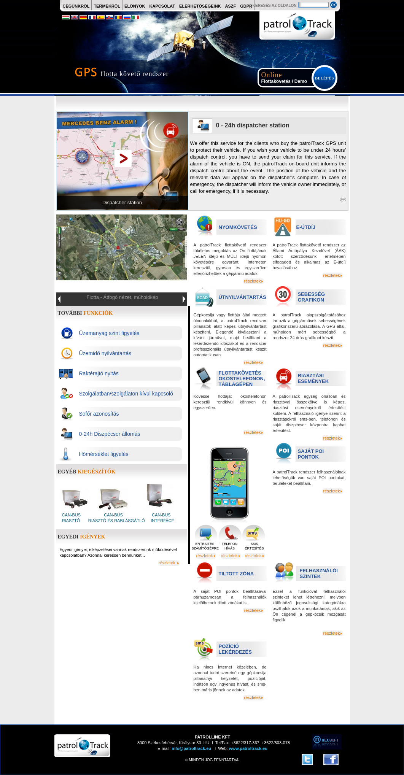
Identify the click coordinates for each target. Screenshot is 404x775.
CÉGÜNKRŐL (76, 6)
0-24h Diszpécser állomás (109, 434)
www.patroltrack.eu (247, 748)
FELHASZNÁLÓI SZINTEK (319, 573)
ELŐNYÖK (134, 6)
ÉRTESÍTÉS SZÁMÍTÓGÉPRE (205, 546)
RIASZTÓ (71, 520)
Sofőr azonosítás (99, 414)
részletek (252, 281)
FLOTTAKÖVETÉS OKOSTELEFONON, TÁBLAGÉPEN (242, 378)
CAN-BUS (72, 515)
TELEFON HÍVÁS (230, 546)
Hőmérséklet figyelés (104, 454)
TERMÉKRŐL (107, 6)
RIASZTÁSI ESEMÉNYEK (313, 378)
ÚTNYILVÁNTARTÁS (242, 297)
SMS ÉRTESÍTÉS (254, 546)
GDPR (246, 6)
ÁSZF (230, 6)
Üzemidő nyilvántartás (105, 353)
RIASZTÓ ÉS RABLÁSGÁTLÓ (116, 520)
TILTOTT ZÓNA (236, 573)
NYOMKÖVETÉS (238, 227)
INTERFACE (162, 520)
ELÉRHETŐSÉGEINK (200, 6)
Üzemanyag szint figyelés (109, 333)
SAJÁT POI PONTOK (311, 454)
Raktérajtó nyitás (99, 373)
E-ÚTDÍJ (306, 227)
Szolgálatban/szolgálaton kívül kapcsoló (126, 394)
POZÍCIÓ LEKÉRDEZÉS (235, 649)
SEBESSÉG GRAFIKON (311, 297)
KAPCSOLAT (162, 6)
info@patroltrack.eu (190, 748)
